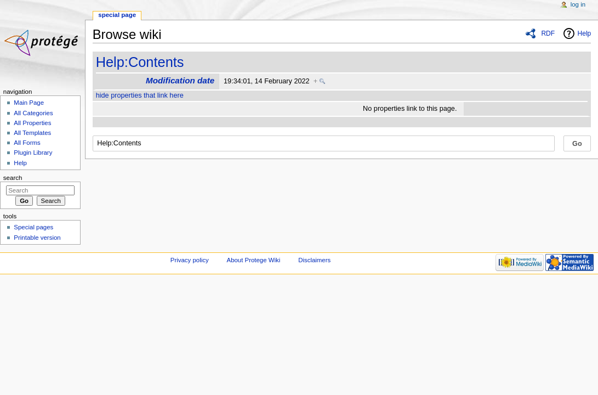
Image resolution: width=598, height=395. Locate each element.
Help (584, 33)
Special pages (33, 227)
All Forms (27, 142)
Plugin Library (33, 152)
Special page (117, 15)
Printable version (37, 237)
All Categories (33, 113)
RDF (548, 33)
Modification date (180, 80)
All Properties (32, 123)
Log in (578, 4)
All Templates (32, 132)
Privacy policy (189, 260)
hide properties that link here (140, 95)
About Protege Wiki (254, 260)
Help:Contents (140, 62)
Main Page (29, 102)
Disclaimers (314, 260)
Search (12, 177)
